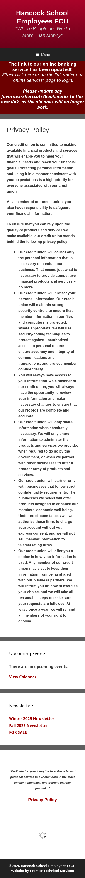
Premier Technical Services (52, 871)
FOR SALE (18, 732)
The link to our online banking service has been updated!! (42, 66)
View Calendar (22, 676)
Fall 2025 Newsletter (28, 725)
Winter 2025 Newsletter (31, 718)
